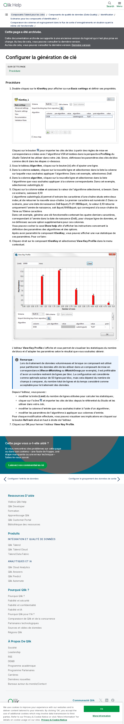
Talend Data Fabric (18, 554)
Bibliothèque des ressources (24, 524)
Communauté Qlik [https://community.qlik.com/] (83, 700)
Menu (119, 6)
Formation (13, 510)
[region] (61, 713)
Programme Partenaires (21, 670)
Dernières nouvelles (19, 679)
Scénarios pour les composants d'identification (33, 18)
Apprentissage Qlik (18, 515)
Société (12, 647)
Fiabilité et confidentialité (22, 605)
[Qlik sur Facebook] (112, 700)
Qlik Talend (14, 545)
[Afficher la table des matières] (6, 14)
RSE (10, 656)
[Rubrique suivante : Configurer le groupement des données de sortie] (92, 479)
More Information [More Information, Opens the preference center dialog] (102, 715)
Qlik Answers (15, 571)
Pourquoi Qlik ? (16, 596)
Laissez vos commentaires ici (26, 465)
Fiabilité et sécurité (18, 600)
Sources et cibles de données (25, 627)
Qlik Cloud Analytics (19, 567)
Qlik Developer (16, 506)
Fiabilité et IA (15, 609)
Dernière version (81, 45)
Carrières (13, 674)
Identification (107, 14)
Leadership (14, 652)
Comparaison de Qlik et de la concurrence (31, 618)
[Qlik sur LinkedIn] (106, 700)
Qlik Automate (16, 580)
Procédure (14, 71)
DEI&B (11, 661)
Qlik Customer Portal (19, 520)
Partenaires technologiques (23, 623)
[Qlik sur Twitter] (100, 700)
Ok (101, 709)
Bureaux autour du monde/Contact (27, 683)
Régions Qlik (15, 632)
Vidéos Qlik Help (17, 501)
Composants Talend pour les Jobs (28, 14)
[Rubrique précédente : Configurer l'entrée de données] (31, 479)
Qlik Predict (14, 576)
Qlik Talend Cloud (18, 549)
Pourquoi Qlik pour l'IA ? (21, 614)
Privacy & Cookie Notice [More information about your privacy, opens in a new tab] (54, 720)
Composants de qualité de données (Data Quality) (73, 14)
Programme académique (22, 665)
